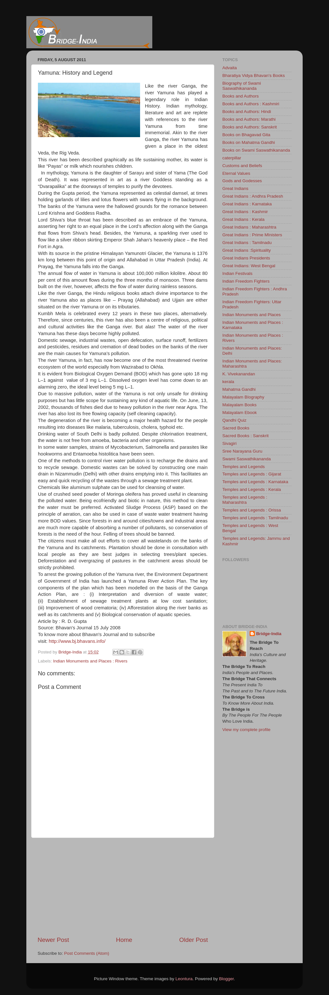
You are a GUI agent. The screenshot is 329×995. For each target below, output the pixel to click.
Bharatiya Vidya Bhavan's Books (253, 75)
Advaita (229, 67)
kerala (228, 381)
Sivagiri (229, 443)
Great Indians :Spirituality (246, 250)
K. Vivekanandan (238, 373)
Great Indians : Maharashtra (249, 227)
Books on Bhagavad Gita (246, 134)
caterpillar (231, 157)
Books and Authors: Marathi (249, 119)
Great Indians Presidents (246, 258)
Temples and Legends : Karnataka (255, 481)
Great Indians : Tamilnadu (247, 242)
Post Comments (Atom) (86, 953)
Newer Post (53, 939)
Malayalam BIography (243, 397)
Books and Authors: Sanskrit (249, 127)
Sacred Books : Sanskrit (245, 435)
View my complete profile (246, 729)
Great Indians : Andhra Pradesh (252, 196)
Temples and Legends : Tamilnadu (255, 517)
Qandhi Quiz (234, 420)
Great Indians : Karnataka (247, 204)
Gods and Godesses (242, 180)
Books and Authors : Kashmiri (250, 103)
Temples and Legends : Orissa (251, 510)
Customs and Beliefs (242, 165)
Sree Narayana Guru (242, 451)
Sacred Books (235, 428)
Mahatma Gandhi (239, 389)
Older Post (193, 939)
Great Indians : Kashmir (245, 211)
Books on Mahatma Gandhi (248, 142)
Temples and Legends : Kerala (251, 489)
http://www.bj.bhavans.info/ (77, 641)
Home (124, 939)
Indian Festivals (237, 273)
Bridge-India (268, 633)
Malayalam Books (239, 404)
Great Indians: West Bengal (248, 265)
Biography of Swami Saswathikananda (241, 86)
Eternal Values (236, 173)
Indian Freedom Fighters (246, 281)
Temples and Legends (243, 466)
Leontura (183, 978)
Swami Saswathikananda (246, 458)
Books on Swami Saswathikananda (256, 150)
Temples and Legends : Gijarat (251, 474)
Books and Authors (240, 96)
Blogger (226, 978)
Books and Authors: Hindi (246, 111)
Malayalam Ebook (239, 412)
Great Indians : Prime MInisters (252, 234)
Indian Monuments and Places (251, 314)
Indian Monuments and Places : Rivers (90, 661)
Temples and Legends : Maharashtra (244, 500)
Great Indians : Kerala (243, 219)
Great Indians (235, 188)
